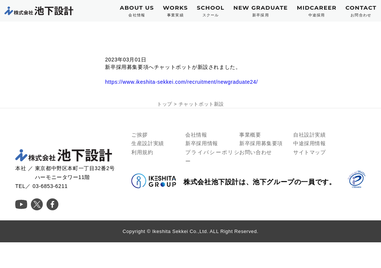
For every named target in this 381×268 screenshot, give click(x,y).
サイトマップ (309, 152)
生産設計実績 (147, 143)
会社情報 (196, 135)
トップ (164, 104)
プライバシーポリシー (212, 156)
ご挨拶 (139, 135)
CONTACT (361, 11)
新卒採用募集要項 (261, 143)
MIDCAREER (317, 11)
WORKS (175, 11)
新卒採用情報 (201, 143)
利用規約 (142, 152)
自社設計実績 (309, 135)
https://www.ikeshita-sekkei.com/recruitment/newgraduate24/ (181, 82)
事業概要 (250, 135)
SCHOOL (210, 11)
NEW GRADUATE (260, 11)
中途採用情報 (309, 143)
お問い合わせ (255, 152)
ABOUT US (137, 11)
